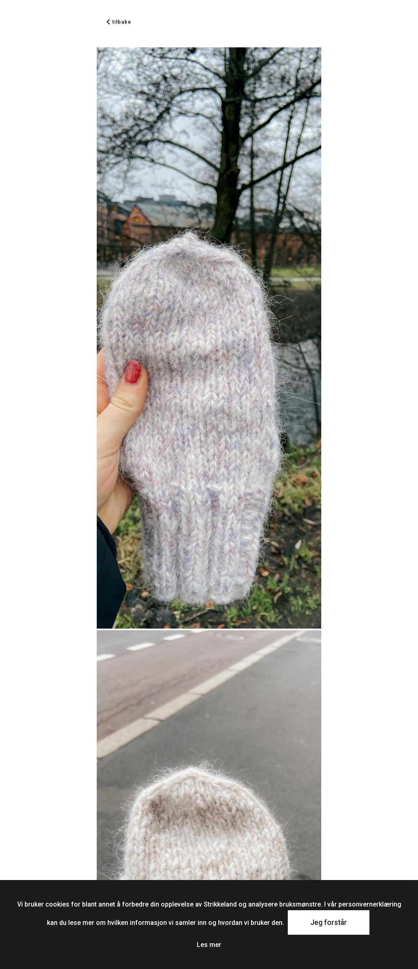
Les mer (209, 945)
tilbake (119, 22)
